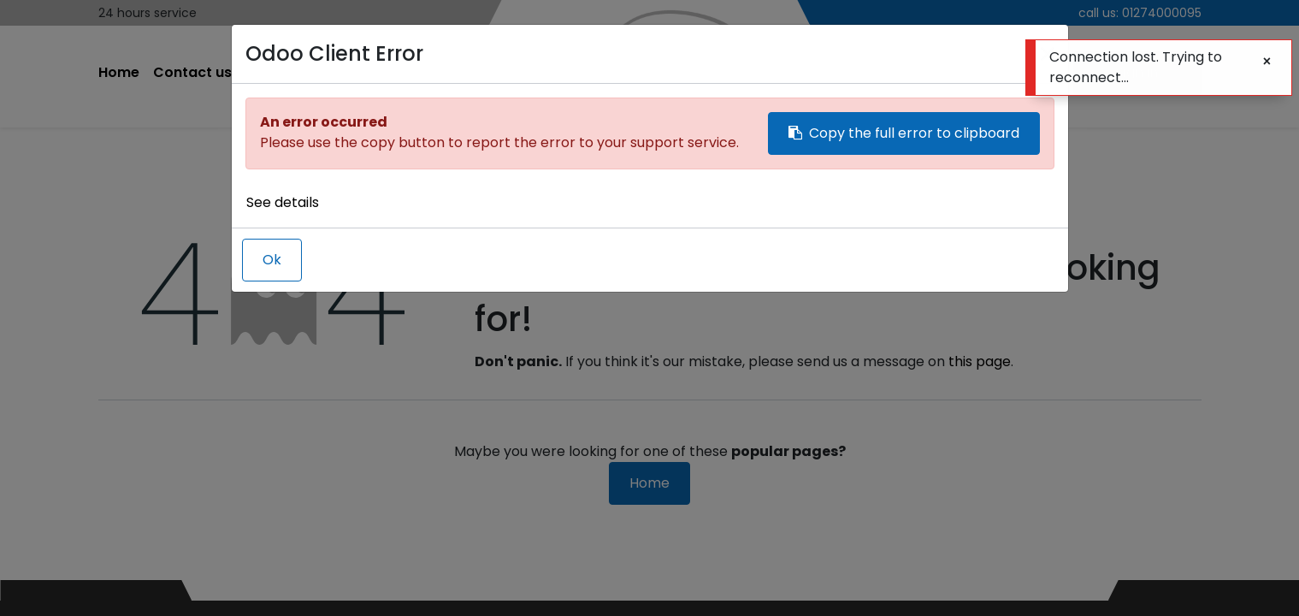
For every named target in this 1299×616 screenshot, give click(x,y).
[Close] (1267, 61)
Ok (272, 260)
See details (282, 202)
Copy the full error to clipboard (903, 133)
